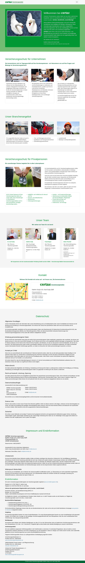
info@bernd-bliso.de (26, 451)
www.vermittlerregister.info (50, 482)
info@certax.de (39, 300)
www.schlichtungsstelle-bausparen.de (14, 554)
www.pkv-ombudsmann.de (11, 545)
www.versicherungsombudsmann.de (14, 540)
